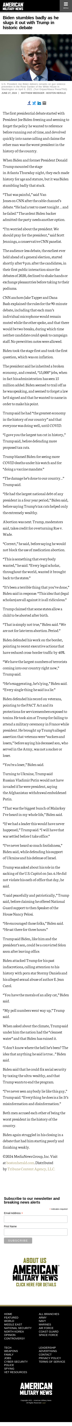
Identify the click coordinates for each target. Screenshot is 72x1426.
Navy (42, 1320)
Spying (9, 1368)
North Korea (14, 1331)
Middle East (13, 1324)
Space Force (48, 1334)
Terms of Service (52, 1361)
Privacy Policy (50, 1358)
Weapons (11, 1351)
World (9, 1320)
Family (8, 1354)
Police (9, 1365)
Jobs (7, 1358)
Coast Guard (49, 1331)
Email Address (13, 1213)
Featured (11, 1317)
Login (44, 1403)
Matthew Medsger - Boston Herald (43, 93)
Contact (45, 1354)
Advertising (48, 1351)
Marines (45, 1324)
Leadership (47, 1347)
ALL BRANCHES (49, 1314)
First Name (10, 1226)
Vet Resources (15, 1372)
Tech (7, 1347)
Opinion (10, 1334)
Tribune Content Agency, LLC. (31, 1168)
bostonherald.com (20, 1162)
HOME (8, 1314)
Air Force (46, 1328)
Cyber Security (16, 1361)
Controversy (14, 1338)
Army (43, 1317)
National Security (18, 1328)
